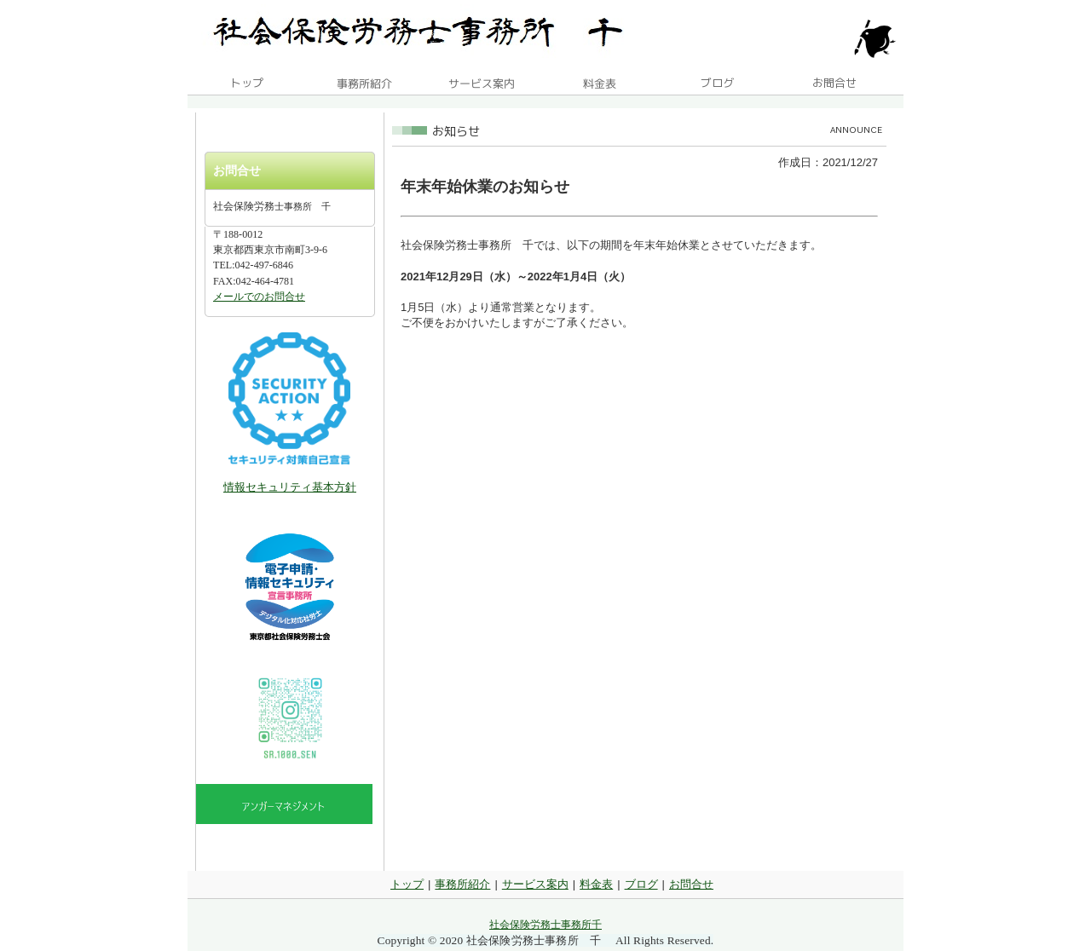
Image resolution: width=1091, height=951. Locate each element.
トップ (407, 884)
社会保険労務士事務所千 (545, 925)
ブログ (641, 884)
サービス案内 (535, 884)
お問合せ (691, 884)
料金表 (596, 884)
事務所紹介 (462, 884)
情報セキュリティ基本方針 (289, 487)
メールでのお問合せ (259, 297)
